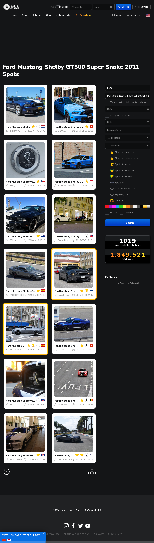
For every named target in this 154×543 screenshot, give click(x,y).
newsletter (93, 510)
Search (123, 6)
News (51, 7)
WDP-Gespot (16, 459)
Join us (37, 15)
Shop (48, 15)
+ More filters (141, 6)
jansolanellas (16, 349)
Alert (117, 15)
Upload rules (64, 15)
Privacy (99, 534)
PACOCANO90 (17, 295)
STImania (14, 240)
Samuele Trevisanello (68, 185)
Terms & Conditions (76, 534)
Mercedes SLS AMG (67, 459)
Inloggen (134, 15)
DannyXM (62, 130)
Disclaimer (115, 534)
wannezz (62, 404)
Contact (75, 510)
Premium (83, 15)
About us (59, 510)
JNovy (12, 185)
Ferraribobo (63, 240)
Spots (65, 7)
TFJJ (11, 404)
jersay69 (62, 349)
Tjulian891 (15, 130)
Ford (8, 127)
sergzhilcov (63, 295)
